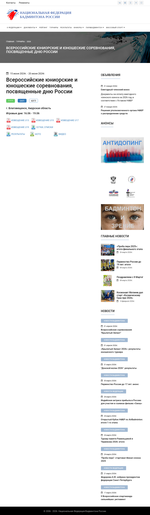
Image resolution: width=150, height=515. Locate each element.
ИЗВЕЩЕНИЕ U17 (70, 120)
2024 (29, 41)
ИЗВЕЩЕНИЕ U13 (20, 120)
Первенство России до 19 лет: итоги (130, 263)
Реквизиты (24, 3)
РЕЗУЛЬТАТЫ (18, 134)
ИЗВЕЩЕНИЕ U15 (45, 120)
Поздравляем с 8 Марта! (129, 277)
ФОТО (38, 134)
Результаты (66, 28)
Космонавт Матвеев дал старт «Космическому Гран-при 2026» (129, 295)
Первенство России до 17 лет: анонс (120, 383)
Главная (10, 41)
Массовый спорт (115, 28)
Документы (30, 28)
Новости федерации (113, 391)
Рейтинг (43, 28)
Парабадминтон (95, 28)
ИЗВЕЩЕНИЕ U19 (20, 127)
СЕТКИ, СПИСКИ (44, 127)
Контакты (11, 3)
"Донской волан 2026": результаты (119, 367)
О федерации (14, 28)
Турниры (54, 28)
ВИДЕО (62, 134)
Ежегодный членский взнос (115, 89)
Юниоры (79, 28)
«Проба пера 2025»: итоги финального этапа (130, 247)
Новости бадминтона (114, 320)
